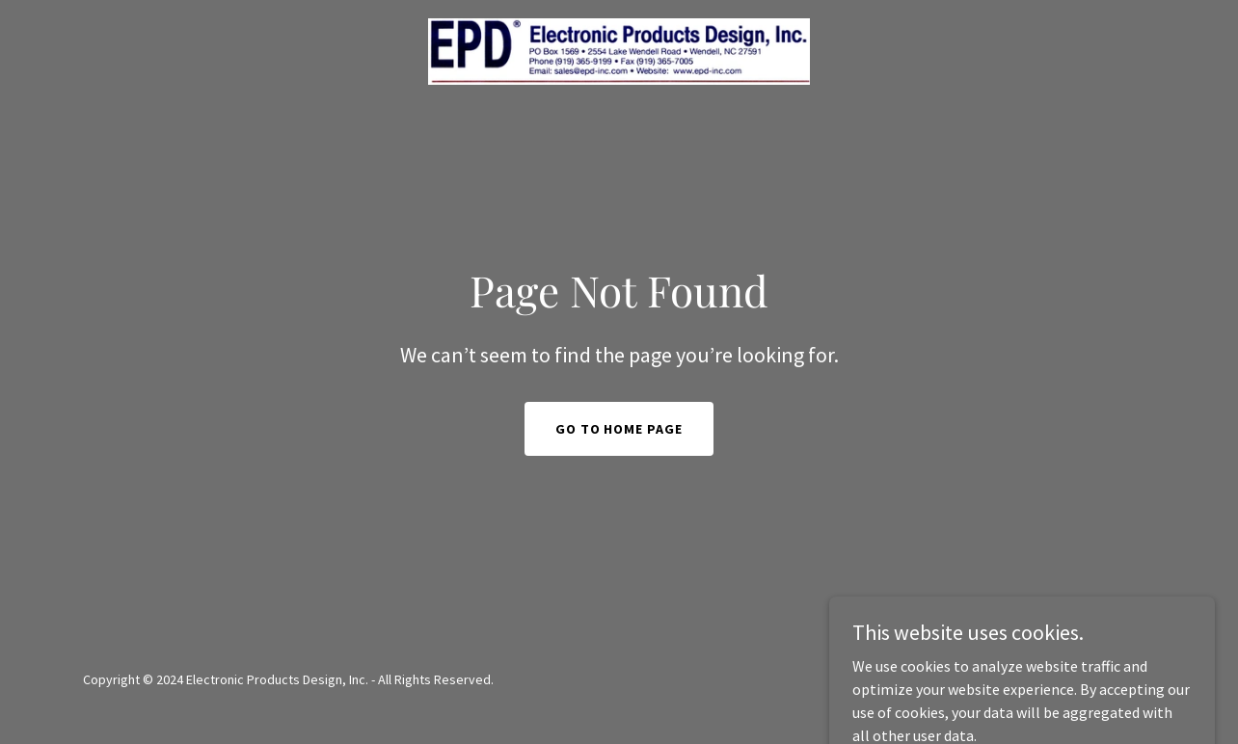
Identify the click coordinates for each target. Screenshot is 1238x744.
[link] (619, 49)
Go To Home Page (619, 429)
